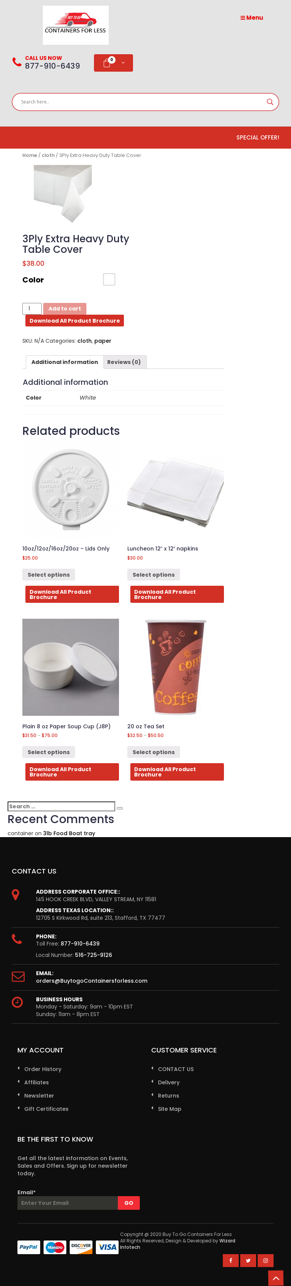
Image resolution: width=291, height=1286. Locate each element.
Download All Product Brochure (75, 321)
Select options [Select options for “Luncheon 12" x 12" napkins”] (154, 575)
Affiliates (36, 1082)
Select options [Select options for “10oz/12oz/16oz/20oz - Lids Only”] (49, 575)
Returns (168, 1095)
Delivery (169, 1082)
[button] (109, 279)
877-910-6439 (80, 943)
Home (29, 155)
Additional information (64, 362)
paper (102, 341)
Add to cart (64, 308)
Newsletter (39, 1095)
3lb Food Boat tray (69, 833)
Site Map (169, 1109)
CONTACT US (176, 1069)
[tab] (65, 362)
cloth (48, 155)
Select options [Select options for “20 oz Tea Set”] (154, 752)
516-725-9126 (93, 955)
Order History (42, 1069)
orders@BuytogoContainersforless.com (91, 981)
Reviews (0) (124, 362)
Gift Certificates (46, 1109)
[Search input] (142, 102)
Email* (73, 1199)
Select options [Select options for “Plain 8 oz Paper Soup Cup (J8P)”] (49, 752)
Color (33, 279)
